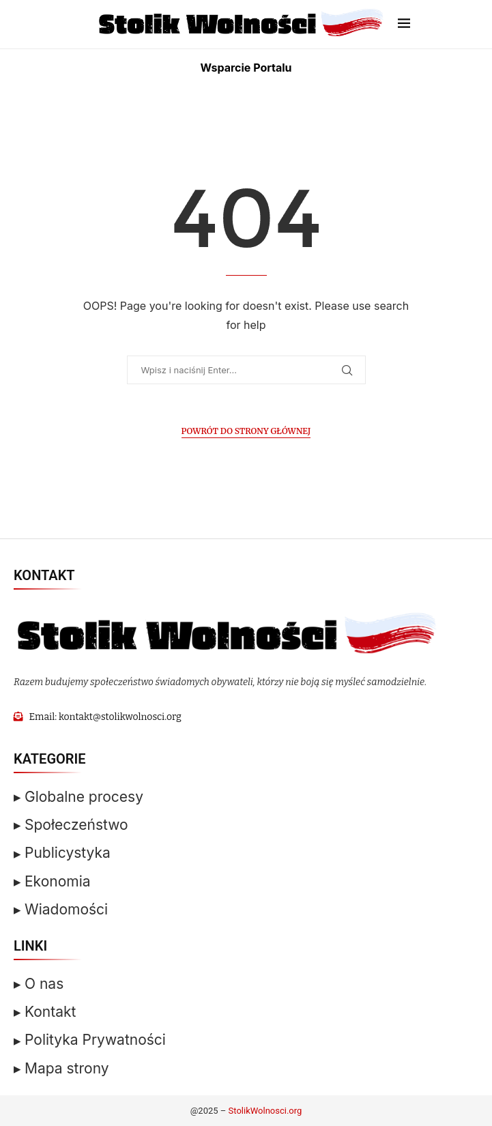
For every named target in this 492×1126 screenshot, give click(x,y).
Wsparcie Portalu (245, 67)
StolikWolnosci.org (265, 1111)
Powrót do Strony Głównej (246, 431)
